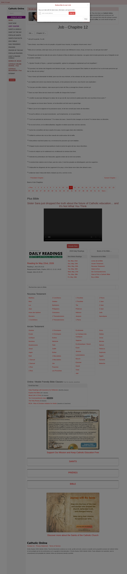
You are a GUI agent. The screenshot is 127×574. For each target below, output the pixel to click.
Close (85, 19)
